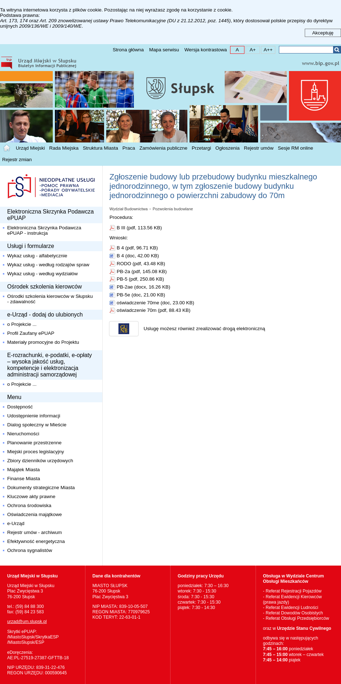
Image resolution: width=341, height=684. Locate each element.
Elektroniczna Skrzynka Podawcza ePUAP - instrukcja (44, 230)
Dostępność (20, 406)
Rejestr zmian (17, 159)
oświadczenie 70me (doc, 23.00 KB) (155, 302)
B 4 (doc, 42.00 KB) (138, 255)
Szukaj (337, 49)
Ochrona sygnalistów (29, 550)
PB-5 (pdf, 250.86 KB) (140, 279)
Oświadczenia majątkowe (34, 514)
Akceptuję (322, 33)
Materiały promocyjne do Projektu (43, 342)
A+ (251, 49)
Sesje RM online (295, 148)
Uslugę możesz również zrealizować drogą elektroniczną (204, 328)
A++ (266, 49)
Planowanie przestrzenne (34, 442)
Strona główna (128, 49)
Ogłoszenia (227, 148)
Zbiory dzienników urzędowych (40, 460)
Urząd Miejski (30, 148)
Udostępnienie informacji (33, 415)
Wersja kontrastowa (205, 49)
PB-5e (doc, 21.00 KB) (141, 295)
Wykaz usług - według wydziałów (42, 273)
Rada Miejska (64, 148)
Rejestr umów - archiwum (34, 532)
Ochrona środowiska (29, 505)
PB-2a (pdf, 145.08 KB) (142, 271)
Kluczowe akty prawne (31, 496)
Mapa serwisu (164, 49)
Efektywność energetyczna (36, 541)
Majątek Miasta (23, 469)
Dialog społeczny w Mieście (36, 424)
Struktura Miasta (100, 148)
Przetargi (201, 148)
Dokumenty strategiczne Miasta (41, 487)
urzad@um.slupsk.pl (27, 621)
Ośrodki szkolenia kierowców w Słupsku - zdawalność (50, 299)
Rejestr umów (259, 148)
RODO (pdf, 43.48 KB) (141, 263)
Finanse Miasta (23, 478)
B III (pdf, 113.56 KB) (139, 227)
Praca (128, 148)
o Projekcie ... (22, 324)
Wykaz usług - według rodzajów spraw (48, 264)
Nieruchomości (23, 433)
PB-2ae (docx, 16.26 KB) (143, 287)
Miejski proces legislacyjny (35, 451)
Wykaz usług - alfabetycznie (37, 255)
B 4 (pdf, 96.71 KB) (137, 247)
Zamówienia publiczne (163, 148)
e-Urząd (15, 523)
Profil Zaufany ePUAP (30, 333)
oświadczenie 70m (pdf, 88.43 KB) (154, 310)
